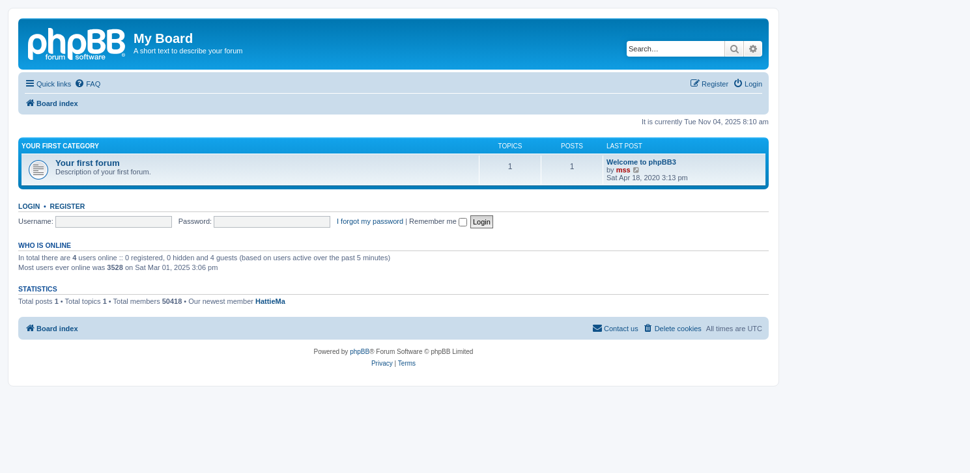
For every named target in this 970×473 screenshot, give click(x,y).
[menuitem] (87, 84)
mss (623, 170)
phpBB (359, 351)
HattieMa (270, 301)
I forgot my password (370, 221)
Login (29, 206)
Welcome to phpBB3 (641, 162)
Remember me (438, 221)
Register (67, 206)
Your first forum (87, 163)
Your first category (60, 146)
